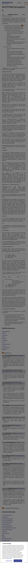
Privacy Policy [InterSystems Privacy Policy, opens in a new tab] (9, 559)
